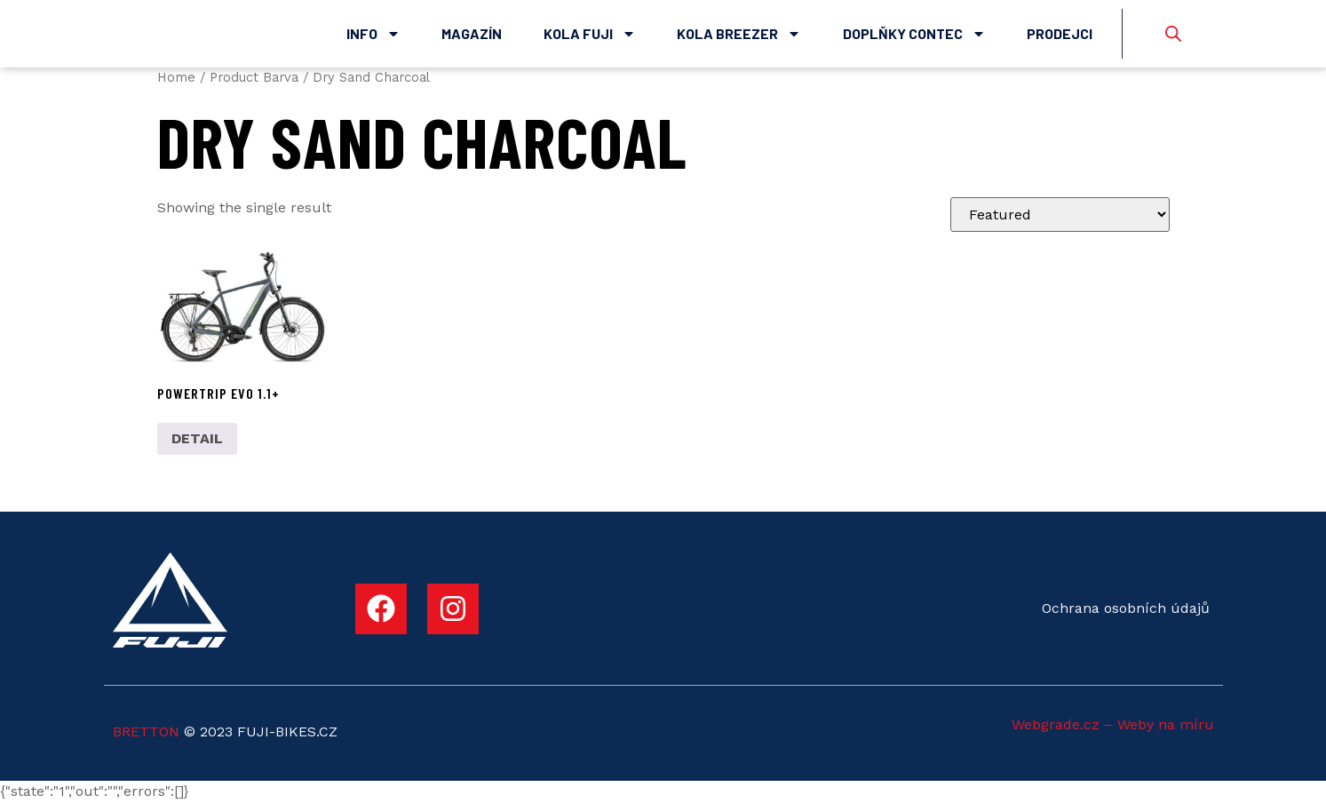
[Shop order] (1060, 224)
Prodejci (1059, 37)
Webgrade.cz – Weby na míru (1113, 734)
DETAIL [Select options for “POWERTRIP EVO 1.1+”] (197, 447)
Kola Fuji (590, 38)
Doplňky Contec (914, 38)
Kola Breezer (739, 38)
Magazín (471, 37)
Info (373, 38)
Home (176, 86)
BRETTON (146, 740)
